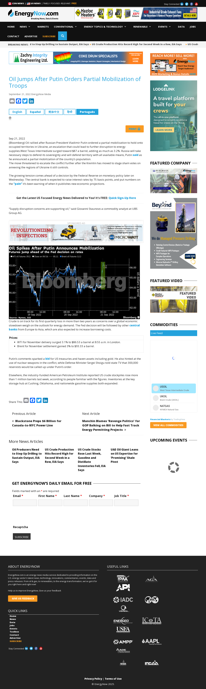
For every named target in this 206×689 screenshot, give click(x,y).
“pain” (18, 184)
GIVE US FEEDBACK (22, 598)
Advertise (30, 36)
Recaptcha (20, 527)
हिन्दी (69, 112)
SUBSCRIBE (49, 36)
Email (18, 495)
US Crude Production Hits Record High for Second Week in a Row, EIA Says (138, 44)
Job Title (121, 495)
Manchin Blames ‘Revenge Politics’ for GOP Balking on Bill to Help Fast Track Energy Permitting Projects (111, 425)
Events (165, 26)
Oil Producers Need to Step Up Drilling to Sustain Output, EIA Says (49, 44)
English (17, 112)
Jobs (193, 26)
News (26, 26)
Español (35, 112)
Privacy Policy (93, 678)
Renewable (143, 26)
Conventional (66, 26)
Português (87, 112)
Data (181, 26)
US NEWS (34, 3)
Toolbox (14, 631)
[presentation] (37, 517)
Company (97, 495)
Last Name (73, 495)
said (135, 155)
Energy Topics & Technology (106, 26)
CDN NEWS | (17, 3)
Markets (43, 26)
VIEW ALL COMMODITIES (168, 425)
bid (47, 359)
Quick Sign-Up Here (122, 198)
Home (11, 26)
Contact (13, 36)
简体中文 (53, 112)
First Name (47, 495)
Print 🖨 (134, 129)
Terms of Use (113, 678)
